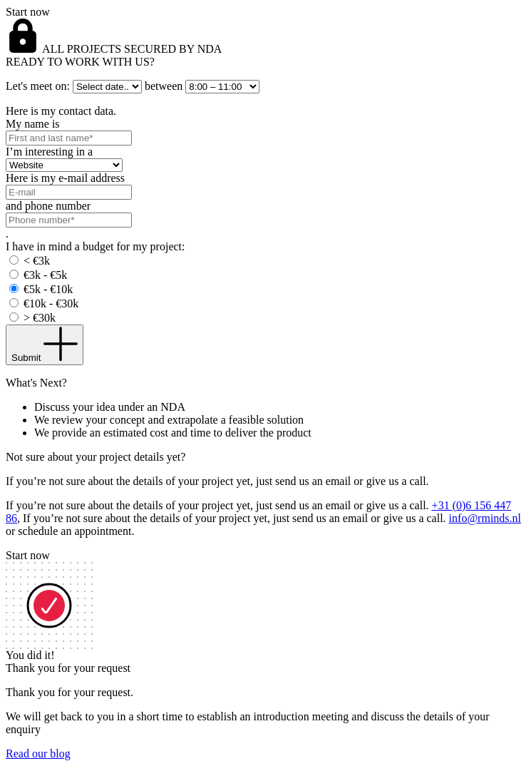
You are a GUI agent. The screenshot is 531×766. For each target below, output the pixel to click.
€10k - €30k (51, 303)
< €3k (37, 261)
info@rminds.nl (485, 518)
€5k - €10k (48, 289)
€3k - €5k (45, 275)
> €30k (40, 318)
